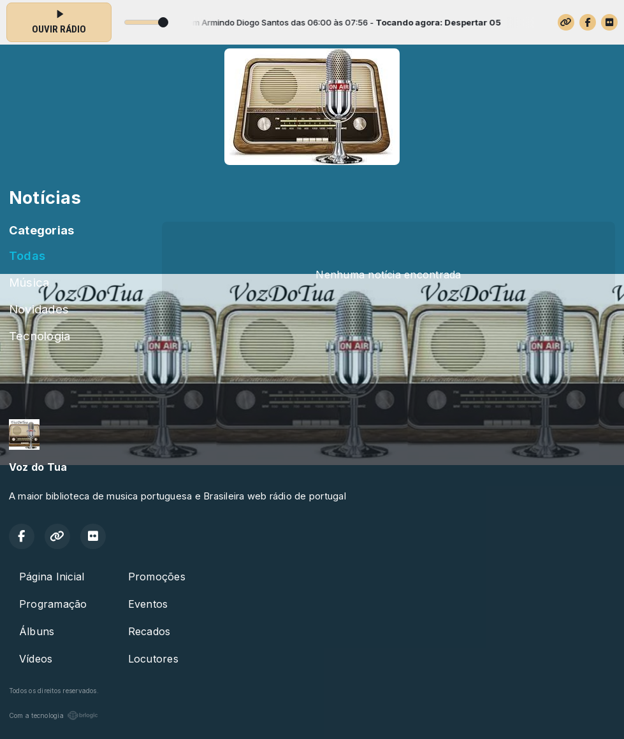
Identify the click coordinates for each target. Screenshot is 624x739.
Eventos (148, 604)
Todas (27, 255)
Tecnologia (39, 336)
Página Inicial (51, 576)
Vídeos (35, 658)
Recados (149, 631)
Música (29, 282)
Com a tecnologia (53, 715)
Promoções (156, 576)
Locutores (153, 658)
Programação (53, 604)
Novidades (39, 309)
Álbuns (36, 631)
